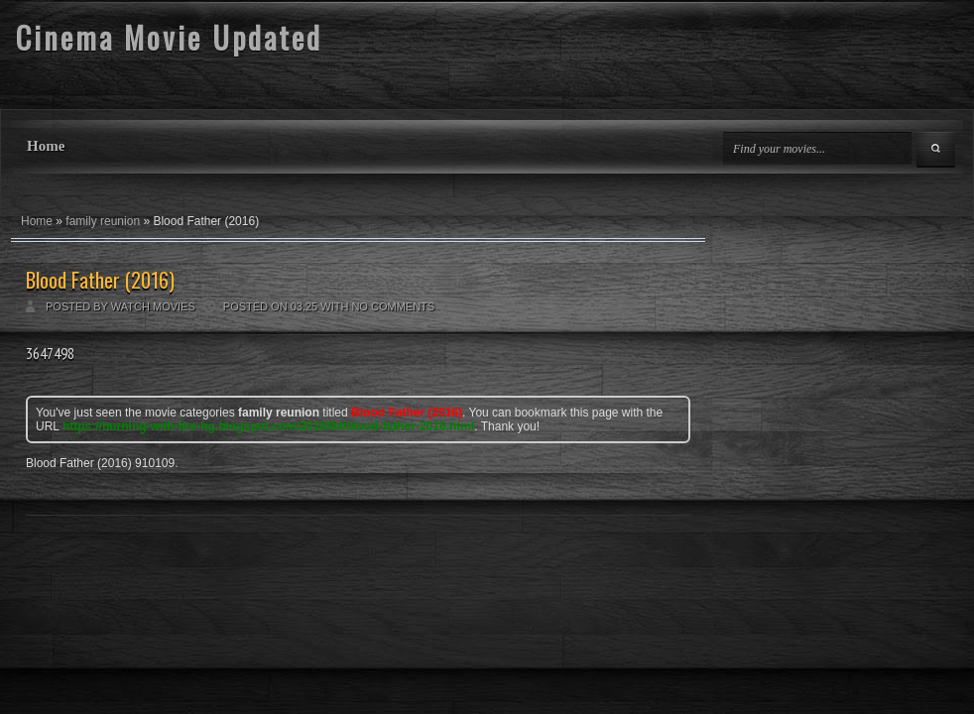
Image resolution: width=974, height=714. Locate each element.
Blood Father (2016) (100, 280)
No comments (392, 306)
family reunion (102, 221)
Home (45, 146)
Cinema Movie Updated (169, 37)
